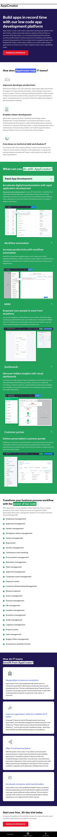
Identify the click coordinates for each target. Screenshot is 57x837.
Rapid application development (14, 192)
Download (10, 834)
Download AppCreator (15, 53)
